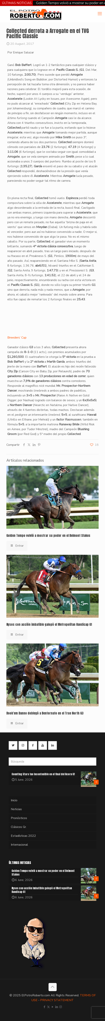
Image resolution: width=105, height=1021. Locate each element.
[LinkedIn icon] (56, 1007)
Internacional (19, 845)
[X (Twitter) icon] (48, 1007)
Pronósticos (19, 818)
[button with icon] (13, 745)
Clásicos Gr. (18, 827)
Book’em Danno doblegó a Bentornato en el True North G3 (45, 713)
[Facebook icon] (44, 1007)
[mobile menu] (99, 13)
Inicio (14, 800)
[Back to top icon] (53, 987)
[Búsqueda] (52, 762)
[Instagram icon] (60, 1007)
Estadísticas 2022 (23, 836)
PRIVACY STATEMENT (57, 1000)
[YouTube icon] (52, 1007)
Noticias (16, 809)
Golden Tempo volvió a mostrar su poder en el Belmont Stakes (48, 535)
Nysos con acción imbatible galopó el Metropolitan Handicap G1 (49, 624)
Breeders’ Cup (16, 337)
